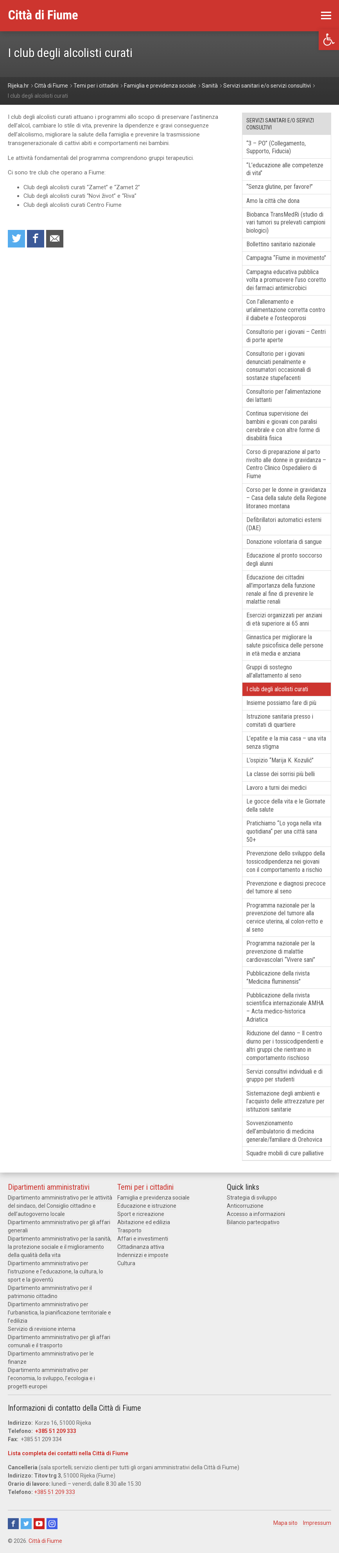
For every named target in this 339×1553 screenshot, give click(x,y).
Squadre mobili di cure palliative (285, 1153)
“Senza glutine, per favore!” (279, 186)
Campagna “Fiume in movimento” (286, 258)
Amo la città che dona (273, 200)
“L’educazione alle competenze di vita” (284, 169)
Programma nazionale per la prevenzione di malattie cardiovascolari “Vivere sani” (280, 951)
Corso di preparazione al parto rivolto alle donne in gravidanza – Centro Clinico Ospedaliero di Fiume (286, 464)
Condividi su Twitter (16, 238)
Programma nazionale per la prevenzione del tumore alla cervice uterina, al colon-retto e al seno (284, 917)
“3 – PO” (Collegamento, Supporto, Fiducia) (276, 147)
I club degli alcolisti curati (277, 689)
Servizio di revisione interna (41, 1329)
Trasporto (129, 1230)
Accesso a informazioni (256, 1214)
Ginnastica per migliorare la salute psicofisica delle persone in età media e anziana (284, 645)
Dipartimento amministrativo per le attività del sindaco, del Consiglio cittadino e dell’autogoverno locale (60, 1205)
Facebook (13, 1523)
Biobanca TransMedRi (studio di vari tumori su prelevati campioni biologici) (285, 223)
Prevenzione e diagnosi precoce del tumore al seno (286, 887)
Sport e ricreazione (140, 1214)
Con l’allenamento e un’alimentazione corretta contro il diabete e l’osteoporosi (285, 310)
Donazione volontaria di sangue (284, 541)
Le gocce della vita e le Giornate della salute (285, 805)
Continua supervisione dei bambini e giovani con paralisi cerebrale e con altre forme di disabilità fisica (283, 425)
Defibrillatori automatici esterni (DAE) (283, 524)
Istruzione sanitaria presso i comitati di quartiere (279, 720)
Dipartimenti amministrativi (49, 1187)
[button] (329, 39)
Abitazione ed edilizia (143, 1222)
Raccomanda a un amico (54, 238)
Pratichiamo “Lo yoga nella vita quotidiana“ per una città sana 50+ (283, 831)
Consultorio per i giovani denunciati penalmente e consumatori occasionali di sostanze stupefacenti (278, 366)
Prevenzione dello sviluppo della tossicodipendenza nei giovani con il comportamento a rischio (285, 861)
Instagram (52, 1523)
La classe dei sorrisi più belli (280, 774)
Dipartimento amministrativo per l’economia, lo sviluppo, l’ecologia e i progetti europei (51, 1378)
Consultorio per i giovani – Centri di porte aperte (286, 336)
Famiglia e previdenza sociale (153, 1197)
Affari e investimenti (142, 1239)
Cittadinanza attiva (140, 1247)
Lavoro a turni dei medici (276, 787)
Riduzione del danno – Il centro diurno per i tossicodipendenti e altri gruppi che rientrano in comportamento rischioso (284, 1045)
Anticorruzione (245, 1206)
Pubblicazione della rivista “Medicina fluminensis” (278, 977)
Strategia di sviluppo (252, 1197)
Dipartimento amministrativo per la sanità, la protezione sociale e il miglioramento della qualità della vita (59, 1247)
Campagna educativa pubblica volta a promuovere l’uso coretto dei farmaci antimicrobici (286, 280)
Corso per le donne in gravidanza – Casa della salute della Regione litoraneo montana (286, 498)
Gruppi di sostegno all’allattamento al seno (273, 671)
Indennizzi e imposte (143, 1255)
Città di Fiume (45, 1541)
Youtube (39, 1523)
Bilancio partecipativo (253, 1222)
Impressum (317, 1523)
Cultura (126, 1263)
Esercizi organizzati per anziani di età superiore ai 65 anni (284, 619)
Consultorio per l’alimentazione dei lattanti (283, 395)
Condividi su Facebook (35, 238)
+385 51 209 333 (55, 1431)
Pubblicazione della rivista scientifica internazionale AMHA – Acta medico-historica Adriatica (285, 1007)
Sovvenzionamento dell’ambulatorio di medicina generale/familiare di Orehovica (284, 1131)
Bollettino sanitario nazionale (281, 244)
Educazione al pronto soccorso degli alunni (284, 559)
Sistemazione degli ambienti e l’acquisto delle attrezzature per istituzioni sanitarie (285, 1102)
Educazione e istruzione (146, 1206)
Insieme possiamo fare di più (281, 703)
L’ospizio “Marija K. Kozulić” (280, 760)
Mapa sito (285, 1523)
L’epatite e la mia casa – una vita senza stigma (286, 742)
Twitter (26, 1523)
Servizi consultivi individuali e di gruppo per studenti (284, 1075)
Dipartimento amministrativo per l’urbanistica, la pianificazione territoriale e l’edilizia (59, 1312)
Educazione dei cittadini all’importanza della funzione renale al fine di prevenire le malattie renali (280, 589)
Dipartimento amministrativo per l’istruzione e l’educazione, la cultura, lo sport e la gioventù (55, 1271)
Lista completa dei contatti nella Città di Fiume (68, 1453)
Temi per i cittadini (145, 1187)
